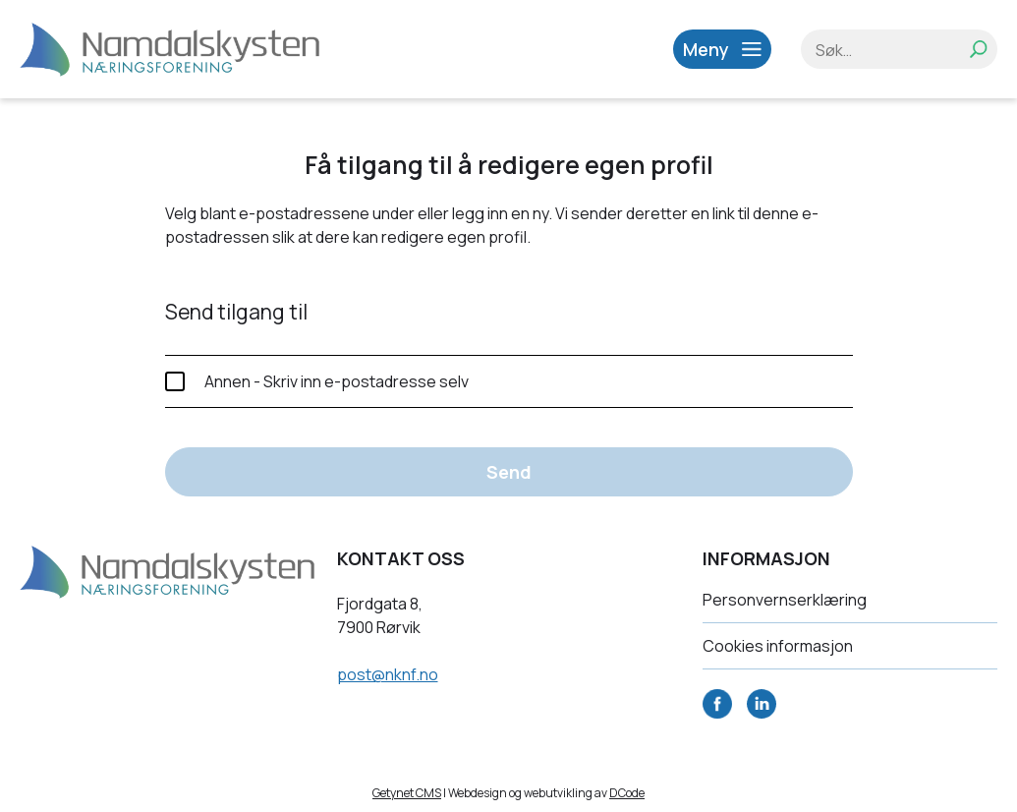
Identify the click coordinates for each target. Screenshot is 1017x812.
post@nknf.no (387, 674)
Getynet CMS (406, 792)
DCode (627, 792)
